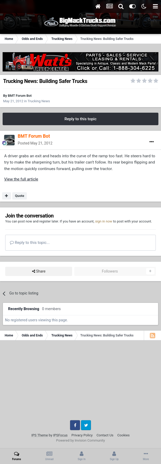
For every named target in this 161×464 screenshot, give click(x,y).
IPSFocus (60, 435)
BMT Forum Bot (20, 96)
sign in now (103, 221)
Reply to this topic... (30, 242)
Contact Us (105, 435)
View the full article (21, 179)
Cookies (123, 435)
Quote (19, 196)
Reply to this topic (80, 119)
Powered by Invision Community (80, 440)
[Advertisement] (80, 382)
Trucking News (39, 101)
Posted (35, 143)
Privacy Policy (81, 435)
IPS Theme (39, 435)
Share (39, 271)
